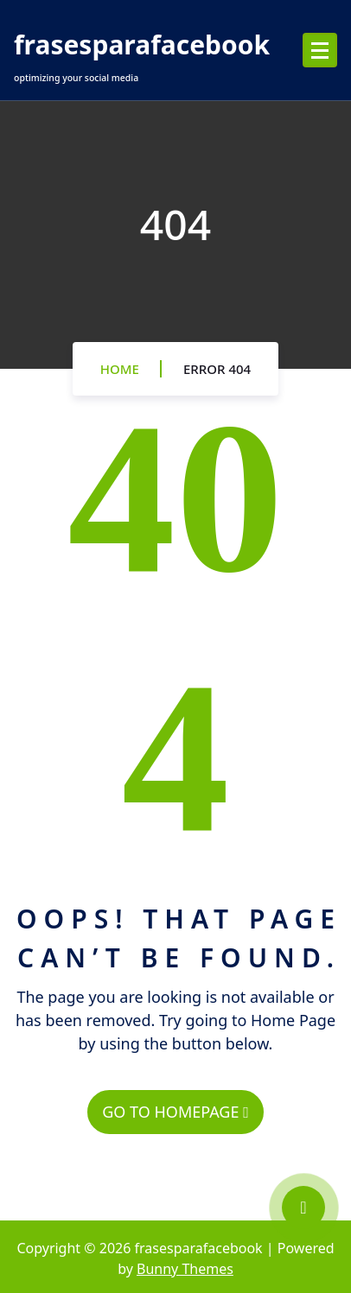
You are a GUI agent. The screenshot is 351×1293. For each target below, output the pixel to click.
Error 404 (217, 368)
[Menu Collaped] (320, 50)
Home (119, 368)
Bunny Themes (185, 1268)
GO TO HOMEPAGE (175, 1111)
